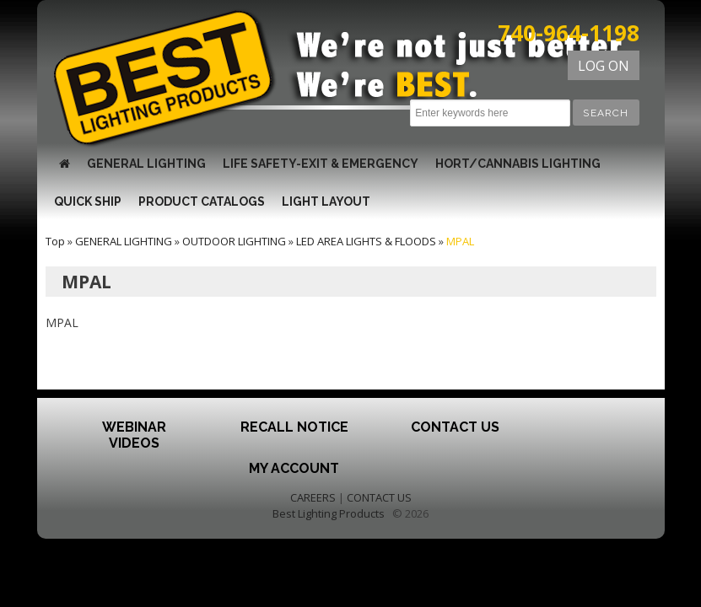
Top (55, 241)
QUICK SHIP (87, 201)
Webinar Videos (134, 435)
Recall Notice (294, 427)
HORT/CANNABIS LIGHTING (518, 163)
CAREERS (313, 497)
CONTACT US (379, 497)
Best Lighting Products (328, 513)
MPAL (460, 241)
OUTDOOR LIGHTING (234, 241)
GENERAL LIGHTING (146, 163)
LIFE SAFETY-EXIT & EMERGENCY (320, 163)
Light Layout (326, 201)
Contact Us (455, 427)
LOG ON (603, 65)
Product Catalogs (201, 201)
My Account (294, 468)
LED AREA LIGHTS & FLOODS (366, 241)
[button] (606, 112)
